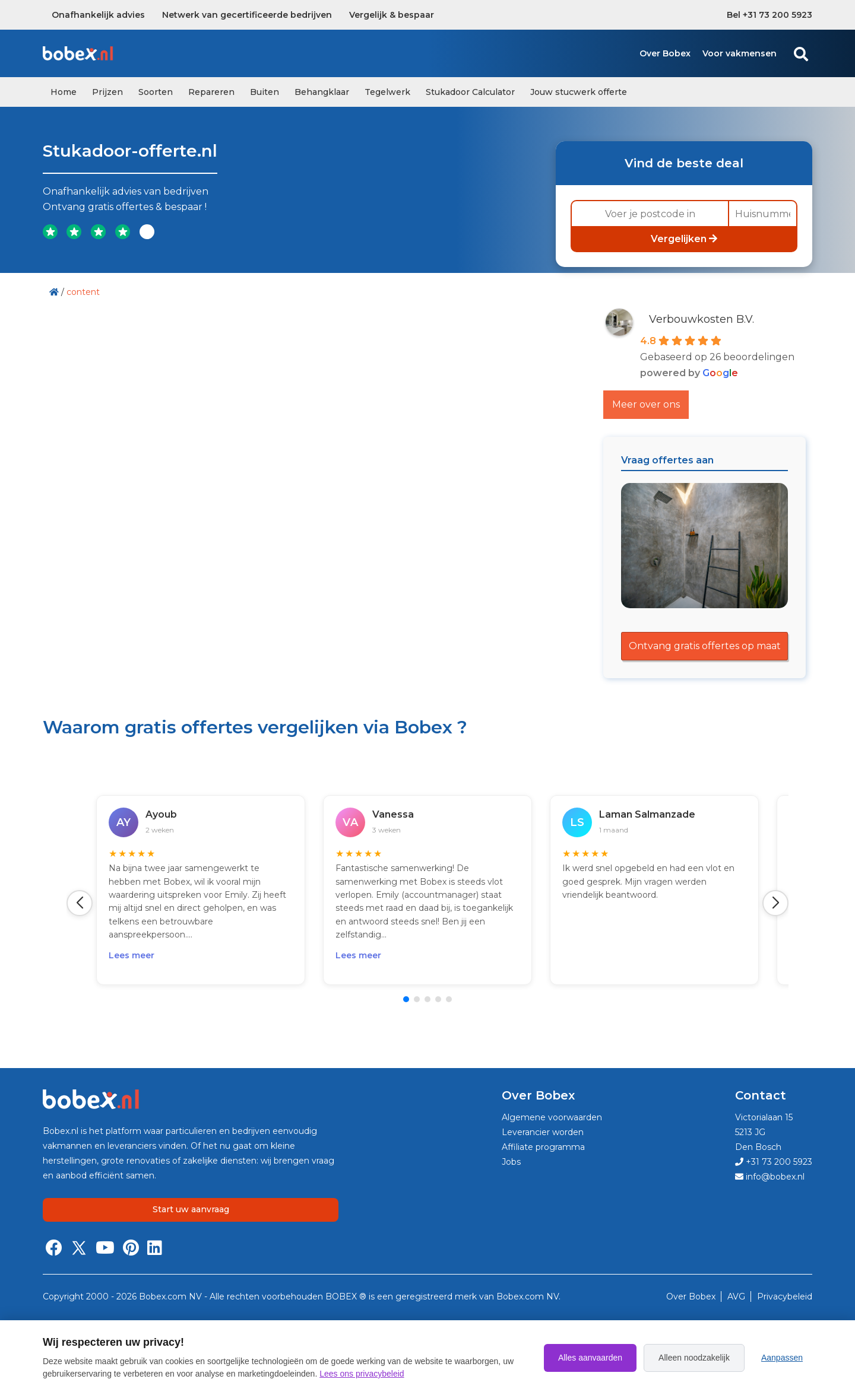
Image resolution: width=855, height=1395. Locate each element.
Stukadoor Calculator (470, 92)
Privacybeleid (784, 1296)
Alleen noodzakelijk (694, 1357)
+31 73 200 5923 (773, 1161)
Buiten (264, 92)
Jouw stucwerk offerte (578, 92)
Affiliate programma (543, 1147)
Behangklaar (321, 92)
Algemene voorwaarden (552, 1117)
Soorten (155, 92)
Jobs (511, 1161)
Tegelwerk (387, 92)
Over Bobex (665, 53)
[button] (79, 903)
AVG (737, 1296)
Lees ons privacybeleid (361, 1373)
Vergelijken (684, 238)
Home (63, 92)
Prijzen (107, 92)
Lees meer (131, 955)
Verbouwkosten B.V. (701, 319)
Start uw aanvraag (191, 1209)
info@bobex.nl (770, 1176)
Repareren (211, 92)
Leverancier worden (543, 1132)
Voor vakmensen (739, 53)
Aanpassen (782, 1357)
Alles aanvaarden (590, 1357)
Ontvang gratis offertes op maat (705, 646)
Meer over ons (646, 404)
